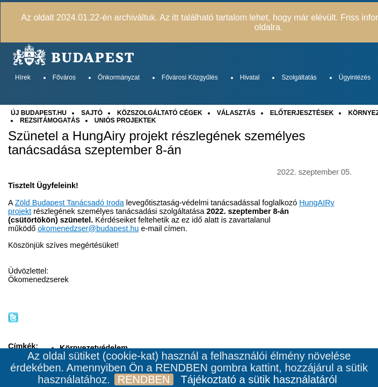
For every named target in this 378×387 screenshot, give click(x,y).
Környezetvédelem (94, 347)
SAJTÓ (92, 113)
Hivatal (250, 77)
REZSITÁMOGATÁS (50, 120)
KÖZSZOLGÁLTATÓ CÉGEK (159, 113)
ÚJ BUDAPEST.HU (39, 113)
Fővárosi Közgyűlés (190, 77)
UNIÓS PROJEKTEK (125, 120)
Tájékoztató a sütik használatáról (259, 379)
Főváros (64, 77)
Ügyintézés (354, 77)
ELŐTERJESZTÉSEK (302, 113)
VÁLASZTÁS (236, 113)
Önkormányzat (119, 77)
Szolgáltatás (298, 77)
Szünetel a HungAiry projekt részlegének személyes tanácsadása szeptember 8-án (157, 143)
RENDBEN (144, 379)
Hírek (23, 77)
